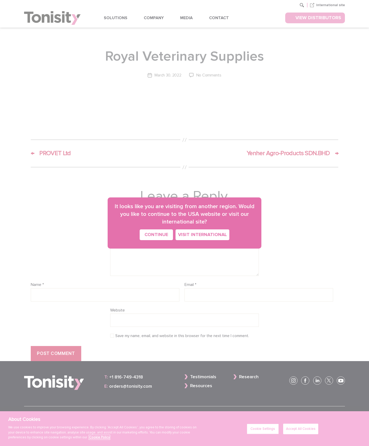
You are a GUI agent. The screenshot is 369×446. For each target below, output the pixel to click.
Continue (156, 234)
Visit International (202, 234)
